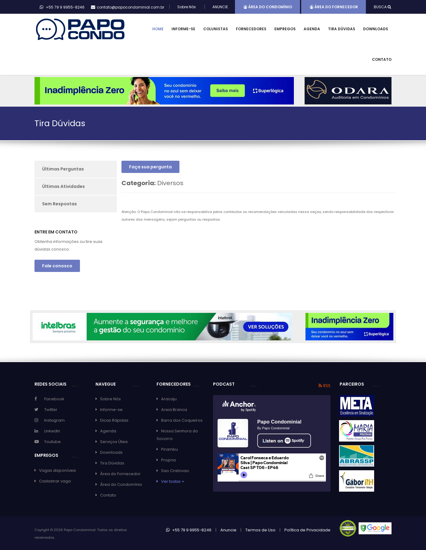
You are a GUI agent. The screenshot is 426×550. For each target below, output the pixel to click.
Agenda (312, 28)
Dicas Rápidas (114, 420)
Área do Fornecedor (334, 6)
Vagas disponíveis (57, 470)
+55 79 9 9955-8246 (188, 530)
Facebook (54, 399)
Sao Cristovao (175, 471)
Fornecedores (251, 28)
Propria (168, 460)
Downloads (375, 28)
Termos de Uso (260, 530)
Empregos (285, 28)
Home (158, 28)
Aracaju (169, 399)
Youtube (52, 442)
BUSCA (382, 6)
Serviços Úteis (114, 442)
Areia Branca (174, 410)
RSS (324, 386)
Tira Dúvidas (341, 28)
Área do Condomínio (268, 6)
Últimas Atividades (63, 186)
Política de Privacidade (307, 530)
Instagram (54, 420)
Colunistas (215, 28)
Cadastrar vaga (55, 481)
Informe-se (183, 28)
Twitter (50, 410)
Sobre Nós (186, 6)
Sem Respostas (59, 204)
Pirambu (169, 449)
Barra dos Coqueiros (182, 420)
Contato (382, 59)
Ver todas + (172, 481)
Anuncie (228, 530)
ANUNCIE (220, 6)
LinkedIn (52, 431)
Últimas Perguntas (63, 169)
